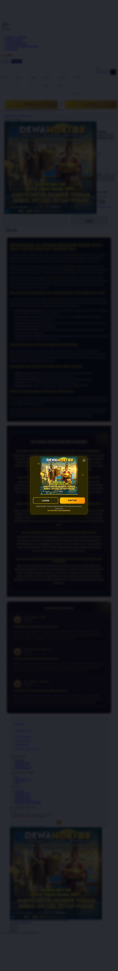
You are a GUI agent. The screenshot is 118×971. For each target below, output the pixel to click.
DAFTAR (72, 500)
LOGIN (45, 500)
